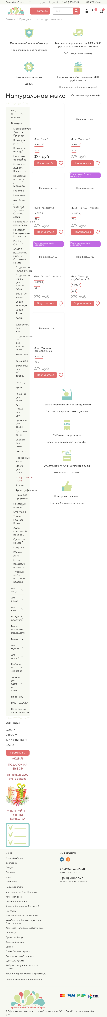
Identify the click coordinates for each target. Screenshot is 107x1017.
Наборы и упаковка (15, 667)
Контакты (12, 882)
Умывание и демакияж (20, 357)
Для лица (14, 590)
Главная (10, 19)
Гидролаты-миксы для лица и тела (20, 282)
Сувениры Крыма (16, 541)
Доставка (11, 863)
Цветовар (18, 195)
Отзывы (10, 872)
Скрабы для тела (20, 443)
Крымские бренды (16, 150)
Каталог (40, 11)
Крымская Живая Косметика (16, 168)
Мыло (14, 639)
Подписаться (82, 163)
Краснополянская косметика (16, 223)
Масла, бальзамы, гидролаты (15, 629)
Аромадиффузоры (20, 490)
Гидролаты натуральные (20, 269)
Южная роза (17, 554)
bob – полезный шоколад (16, 563)
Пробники (17, 697)
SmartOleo (16, 512)
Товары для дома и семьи (15, 684)
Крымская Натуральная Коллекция (16, 233)
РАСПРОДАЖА (15, 703)
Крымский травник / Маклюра (16, 181)
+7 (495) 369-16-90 (70, 2)
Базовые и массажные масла (20, 456)
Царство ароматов (16, 158)
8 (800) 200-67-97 (92, 2)
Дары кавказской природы (16, 531)
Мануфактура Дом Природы (16, 132)
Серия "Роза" (19, 312)
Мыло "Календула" (44, 208)
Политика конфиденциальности (24, 979)
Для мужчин (15, 647)
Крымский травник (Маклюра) (22, 906)
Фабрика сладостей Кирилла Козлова (22, 967)
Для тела (14, 609)
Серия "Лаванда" (20, 303)
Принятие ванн (20, 433)
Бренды (24, 19)
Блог (8, 877)
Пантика (16, 191)
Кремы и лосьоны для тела (20, 394)
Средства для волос (20, 423)
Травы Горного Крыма (16, 520)
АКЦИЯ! (17, 758)
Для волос (14, 599)
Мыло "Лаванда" (80, 139)
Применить (17, 753)
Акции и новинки (15, 113)
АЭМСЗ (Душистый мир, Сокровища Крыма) (16, 256)
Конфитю (16, 547)
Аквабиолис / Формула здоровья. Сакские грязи (16, 208)
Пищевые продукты (20, 497)
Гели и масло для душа (19, 410)
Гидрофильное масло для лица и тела (20, 343)
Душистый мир (14, 937)
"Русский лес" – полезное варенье (18, 577)
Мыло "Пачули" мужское (85, 208)
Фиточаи (20, 485)
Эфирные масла (20, 295)
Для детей (15, 656)
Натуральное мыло (20, 479)
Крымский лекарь (16, 505)
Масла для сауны (20, 469)
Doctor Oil (16, 243)
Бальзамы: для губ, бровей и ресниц (20, 374)
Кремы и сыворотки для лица (20, 325)
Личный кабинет (16, 2)
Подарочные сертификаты (17, 711)
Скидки (10, 867)
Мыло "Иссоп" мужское (47, 276)
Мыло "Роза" (41, 139)
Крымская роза (16, 142)
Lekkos (9, 947)
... (34, 19)
